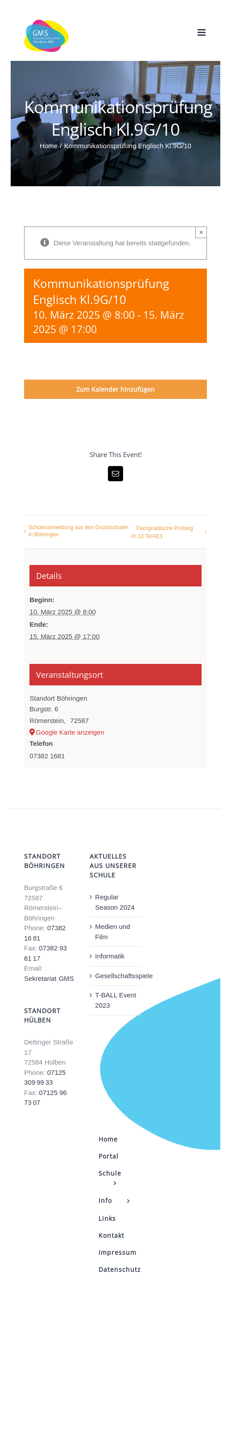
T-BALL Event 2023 (115, 1000)
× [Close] (201, 232)
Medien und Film (112, 932)
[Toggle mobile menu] (202, 32)
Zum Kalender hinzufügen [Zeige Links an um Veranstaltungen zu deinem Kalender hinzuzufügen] (115, 389)
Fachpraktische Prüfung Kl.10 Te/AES (162, 532)
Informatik (109, 956)
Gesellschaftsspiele (115, 976)
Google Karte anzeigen (70, 732)
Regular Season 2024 (114, 902)
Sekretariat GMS (49, 978)
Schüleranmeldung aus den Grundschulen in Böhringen (78, 531)
